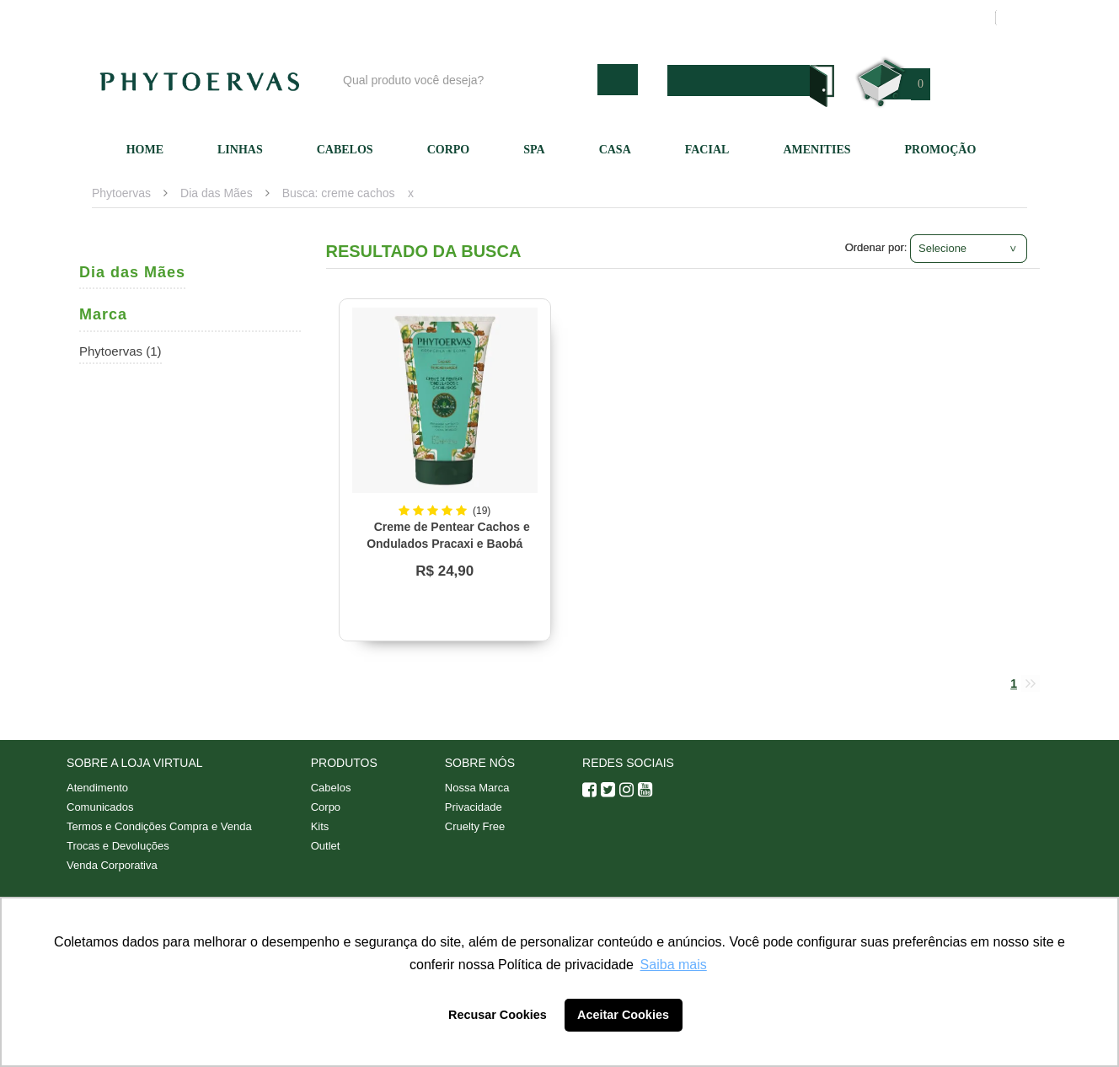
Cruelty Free (475, 826)
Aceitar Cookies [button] (623, 1014)
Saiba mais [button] (673, 964)
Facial (707, 149)
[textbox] (466, 79)
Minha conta (823, 18)
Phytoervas (121, 193)
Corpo (448, 149)
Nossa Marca (477, 787)
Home (144, 149)
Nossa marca (639, 18)
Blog (565, 18)
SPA (533, 149)
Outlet (325, 845)
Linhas (240, 149)
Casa (615, 149)
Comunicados (100, 807)
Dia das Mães (216, 193)
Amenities (816, 149)
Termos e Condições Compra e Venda (159, 826)
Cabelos (345, 149)
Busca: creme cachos (338, 193)
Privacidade (473, 807)
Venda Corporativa (112, 865)
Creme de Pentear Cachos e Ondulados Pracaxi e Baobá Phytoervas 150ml (448, 543)
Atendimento (732, 18)
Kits (320, 826)
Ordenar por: (876, 247)
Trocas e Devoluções (118, 845)
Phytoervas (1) (120, 351)
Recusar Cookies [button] (497, 1014)
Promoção (941, 149)
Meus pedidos (917, 18)
